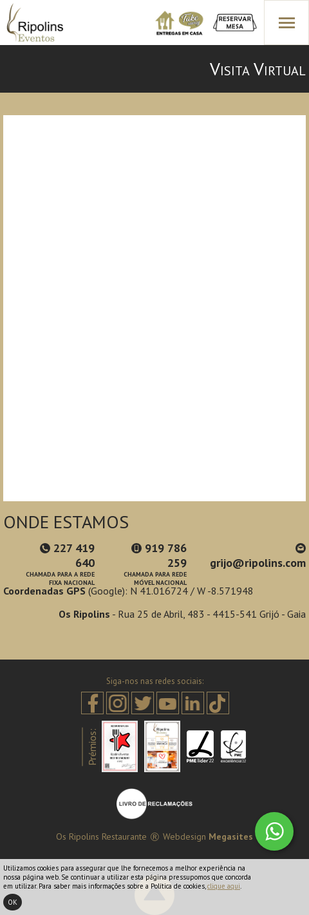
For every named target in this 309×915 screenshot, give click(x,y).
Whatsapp (274, 831)
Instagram (117, 703)
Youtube (167, 703)
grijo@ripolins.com (258, 556)
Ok (12, 902)
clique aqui (223, 886)
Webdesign (184, 836)
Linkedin (193, 703)
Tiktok (218, 703)
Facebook (92, 703)
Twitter (142, 703)
